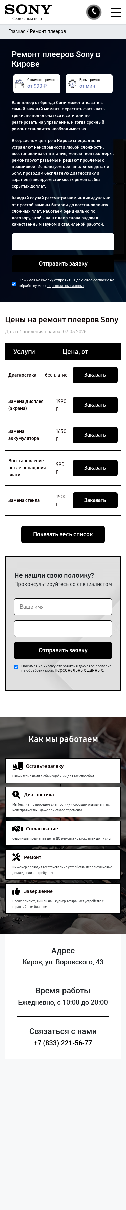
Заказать (95, 375)
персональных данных (65, 286)
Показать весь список (63, 534)
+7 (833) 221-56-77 (63, 1043)
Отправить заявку (63, 263)
